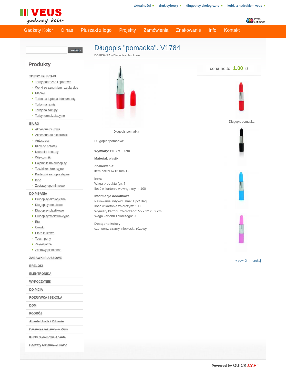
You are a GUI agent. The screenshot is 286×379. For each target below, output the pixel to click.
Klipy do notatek (46, 146)
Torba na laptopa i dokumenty (55, 99)
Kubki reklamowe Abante (47, 337)
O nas (67, 30)
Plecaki (40, 93)
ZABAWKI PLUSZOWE (45, 258)
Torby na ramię (45, 104)
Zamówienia (156, 30)
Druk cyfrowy (168, 5)
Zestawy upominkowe (50, 185)
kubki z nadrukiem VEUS (245, 5)
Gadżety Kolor (38, 30)
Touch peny (43, 238)
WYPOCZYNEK (40, 281)
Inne (38, 180)
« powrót (241, 260)
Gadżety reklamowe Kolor (48, 345)
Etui (37, 222)
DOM (32, 305)
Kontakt (232, 30)
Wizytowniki (43, 157)
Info (212, 30)
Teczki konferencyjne (49, 169)
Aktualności (142, 5)
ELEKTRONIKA (40, 274)
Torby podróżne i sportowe (53, 82)
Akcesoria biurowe (47, 129)
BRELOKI (36, 266)
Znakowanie (188, 30)
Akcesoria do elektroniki (51, 135)
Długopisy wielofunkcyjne (52, 216)
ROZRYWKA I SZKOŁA (45, 297)
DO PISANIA (38, 193)
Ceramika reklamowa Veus (48, 329)
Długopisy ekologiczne (202, 5)
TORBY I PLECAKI (42, 76)
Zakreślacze (43, 244)
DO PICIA (36, 289)
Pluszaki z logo (96, 30)
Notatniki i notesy (46, 152)
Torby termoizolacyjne (50, 116)
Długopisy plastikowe (49, 210)
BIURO (34, 123)
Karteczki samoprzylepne (52, 174)
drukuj (256, 260)
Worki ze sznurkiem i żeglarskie (56, 87)
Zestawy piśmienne (48, 250)
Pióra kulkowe (44, 233)
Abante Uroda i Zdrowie (46, 321)
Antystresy (42, 140)
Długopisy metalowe (49, 205)
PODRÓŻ (35, 313)
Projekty (127, 30)
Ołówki (39, 227)
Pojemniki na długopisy (51, 163)
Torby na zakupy (46, 110)
